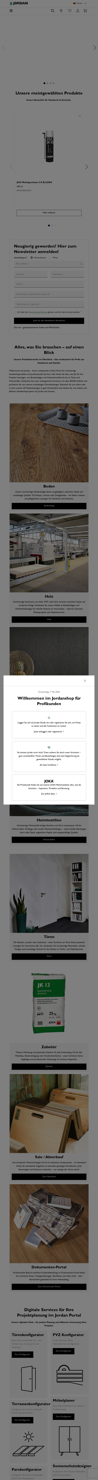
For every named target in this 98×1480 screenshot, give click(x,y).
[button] (49, 724)
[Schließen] (85, 681)
